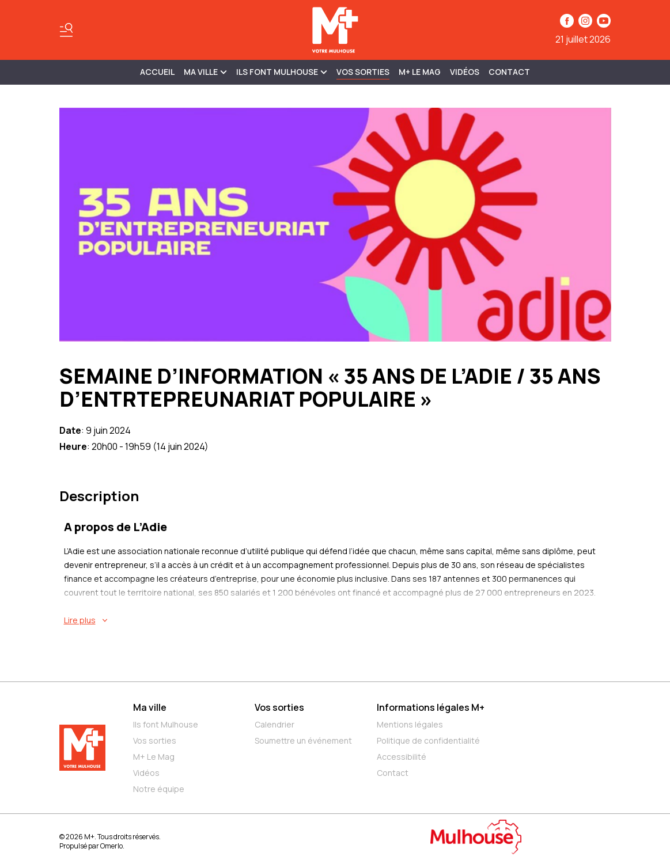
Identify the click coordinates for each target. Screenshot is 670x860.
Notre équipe (158, 788)
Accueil (157, 71)
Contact (509, 71)
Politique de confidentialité (428, 740)
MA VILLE (205, 71)
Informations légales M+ (430, 707)
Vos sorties (362, 71)
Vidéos (464, 71)
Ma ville (149, 707)
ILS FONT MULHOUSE (281, 71)
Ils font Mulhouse (165, 724)
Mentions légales (410, 724)
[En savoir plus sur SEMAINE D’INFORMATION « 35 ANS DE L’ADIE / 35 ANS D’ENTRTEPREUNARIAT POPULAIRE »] (337, 620)
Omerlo (111, 846)
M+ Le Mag (420, 71)
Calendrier (274, 724)
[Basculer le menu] (66, 30)
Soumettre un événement (303, 740)
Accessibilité (401, 756)
